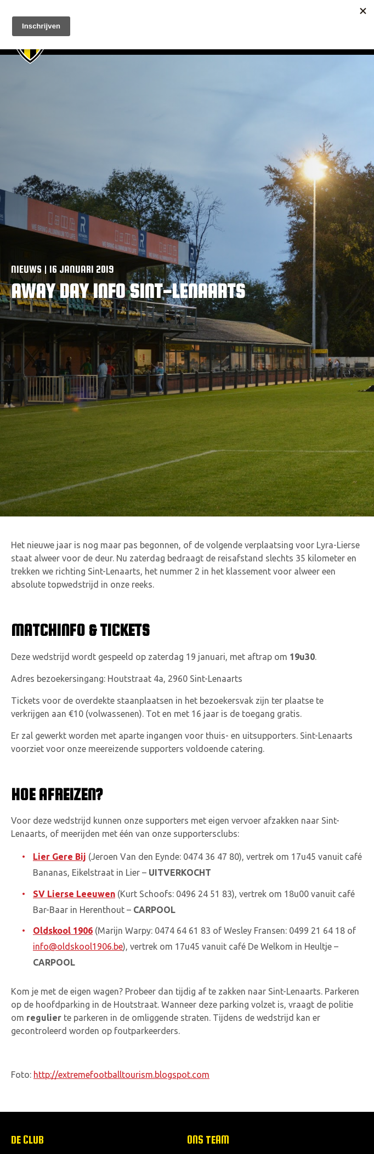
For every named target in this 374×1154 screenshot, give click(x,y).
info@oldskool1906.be (78, 946)
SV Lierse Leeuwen (74, 894)
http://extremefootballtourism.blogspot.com (121, 1075)
